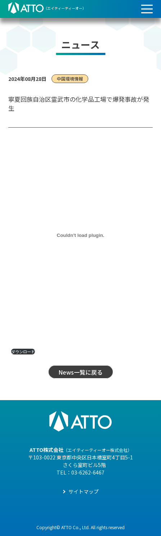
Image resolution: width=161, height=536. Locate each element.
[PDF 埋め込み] (80, 235)
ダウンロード (23, 351)
